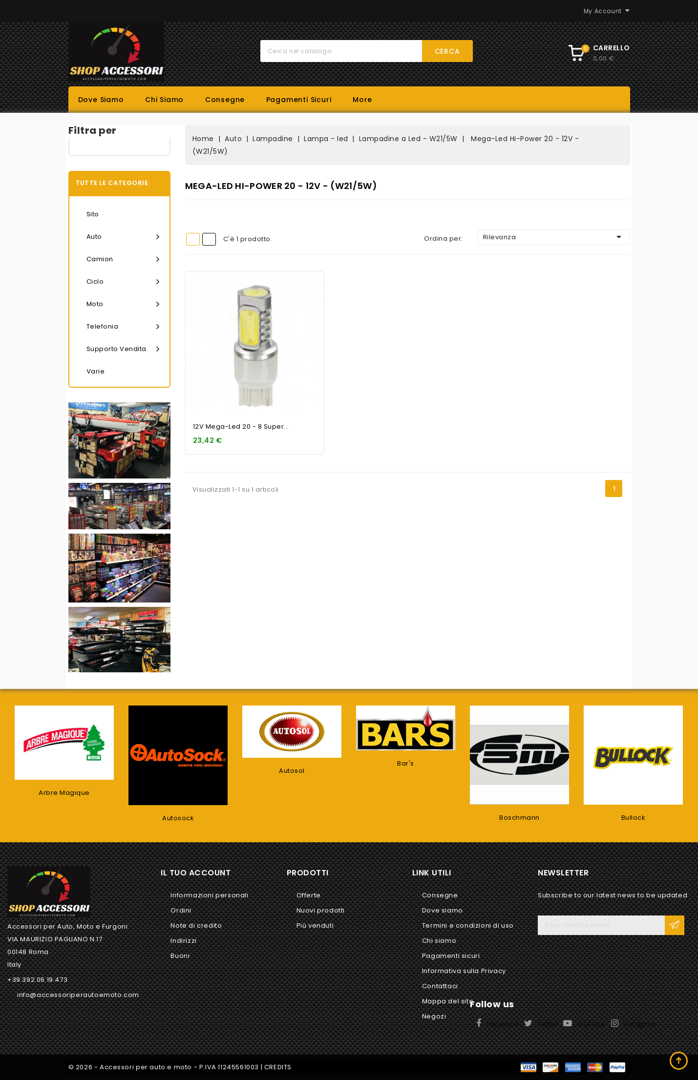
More (362, 99)
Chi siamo (164, 99)
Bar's (405, 763)
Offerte (308, 895)
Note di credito (196, 925)
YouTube (590, 1024)
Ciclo (123, 282)
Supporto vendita (123, 349)
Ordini (180, 910)
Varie (95, 371)
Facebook (502, 1024)
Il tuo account (196, 872)
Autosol (292, 770)
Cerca (447, 51)
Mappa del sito (447, 1001)
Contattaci (440, 986)
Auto (123, 237)
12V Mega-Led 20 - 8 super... (241, 426)
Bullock (633, 817)
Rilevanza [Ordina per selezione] (554, 237)
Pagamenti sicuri (299, 99)
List (209, 239)
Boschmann (519, 817)
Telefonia (123, 327)
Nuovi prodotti (320, 910)
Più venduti (315, 925)
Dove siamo (101, 99)
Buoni (180, 955)
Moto (123, 304)
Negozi (434, 1016)
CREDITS (278, 1067)
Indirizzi (183, 940)
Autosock (178, 818)
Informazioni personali (209, 895)
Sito (92, 214)
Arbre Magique (64, 792)
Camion (123, 259)
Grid (193, 239)
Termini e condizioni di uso (468, 925)
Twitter (547, 1024)
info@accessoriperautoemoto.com (78, 994)
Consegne (225, 99)
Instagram (639, 1024)
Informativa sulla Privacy (464, 971)
